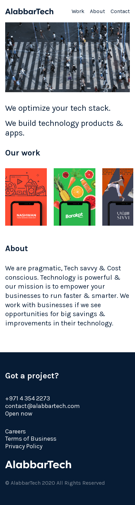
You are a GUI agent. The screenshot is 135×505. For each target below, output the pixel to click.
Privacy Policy (23, 446)
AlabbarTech (29, 11)
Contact (120, 11)
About (97, 11)
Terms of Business (30, 438)
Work (78, 11)
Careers (15, 431)
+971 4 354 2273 (27, 398)
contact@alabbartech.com (42, 406)
